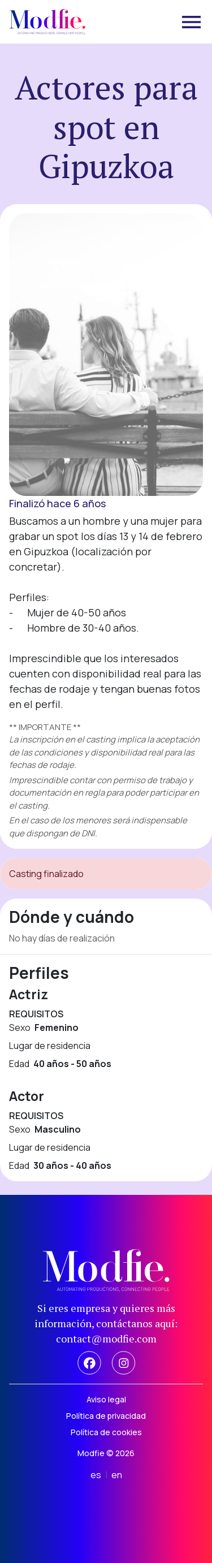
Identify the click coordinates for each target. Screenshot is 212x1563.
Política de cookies (106, 1432)
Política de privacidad (106, 1415)
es (95, 1475)
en (116, 1475)
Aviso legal (106, 1399)
